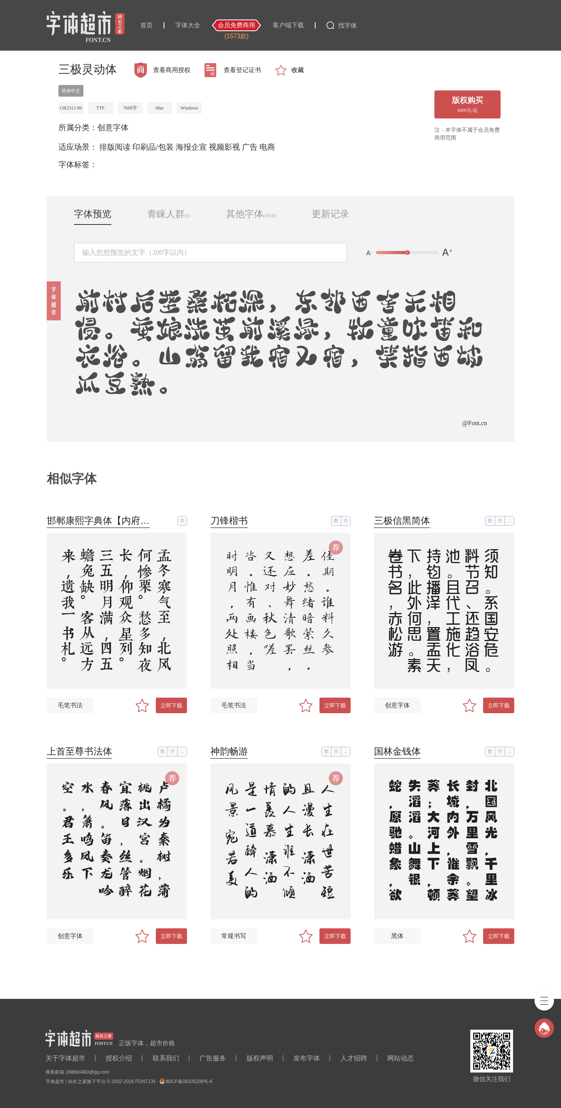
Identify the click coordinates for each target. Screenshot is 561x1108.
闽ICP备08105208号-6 (189, 1081)
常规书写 (233, 936)
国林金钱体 (397, 751)
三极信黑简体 (402, 520)
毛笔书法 (70, 705)
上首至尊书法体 (79, 751)
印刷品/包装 (153, 147)
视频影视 (224, 147)
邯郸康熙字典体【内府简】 (103, 520)
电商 (267, 147)
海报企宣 (191, 147)
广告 (250, 147)
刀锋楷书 (229, 520)
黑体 (397, 936)
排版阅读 (115, 147)
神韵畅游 (229, 751)
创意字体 (113, 127)
